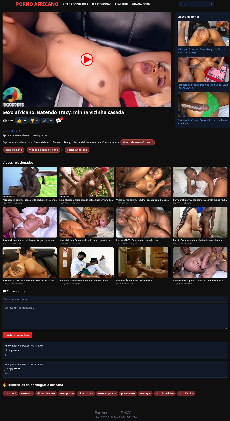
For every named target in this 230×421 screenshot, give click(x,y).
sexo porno (67, 393)
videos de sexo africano (43, 149)
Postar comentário (17, 335)
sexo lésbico (186, 393)
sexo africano (14, 149)
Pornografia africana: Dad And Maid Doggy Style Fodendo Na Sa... (203, 86)
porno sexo (128, 393)
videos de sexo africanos (138, 142)
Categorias (101, 4)
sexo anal (10, 393)
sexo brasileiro (165, 393)
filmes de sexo (46, 393)
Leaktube (121, 4)
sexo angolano (107, 393)
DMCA (126, 412)
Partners (102, 412)
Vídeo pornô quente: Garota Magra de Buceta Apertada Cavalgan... (201, 51)
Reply (7, 355)
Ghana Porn (141, 4)
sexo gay (145, 393)
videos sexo (86, 393)
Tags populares (75, 4)
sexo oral (26, 393)
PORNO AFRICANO (37, 4)
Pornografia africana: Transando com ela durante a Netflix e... (203, 122)
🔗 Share (48, 120)
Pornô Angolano (77, 149)
